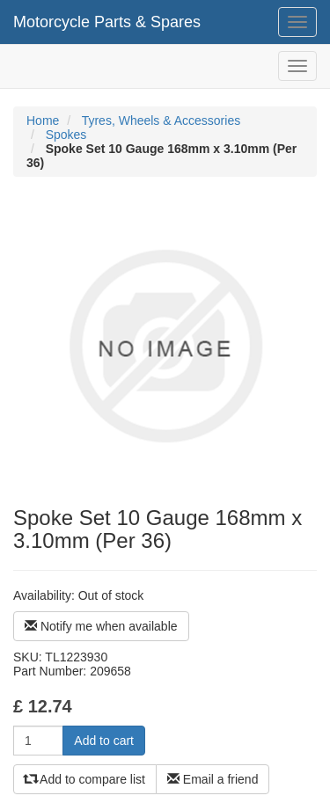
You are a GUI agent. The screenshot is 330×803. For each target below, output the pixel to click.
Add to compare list (85, 779)
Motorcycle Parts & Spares (107, 22)
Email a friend (212, 779)
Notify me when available (101, 626)
